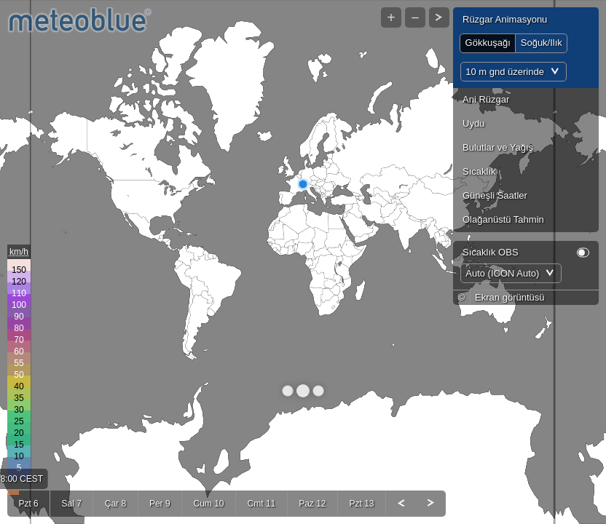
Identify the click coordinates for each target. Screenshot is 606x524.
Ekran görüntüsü (509, 311)
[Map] (303, 262)
